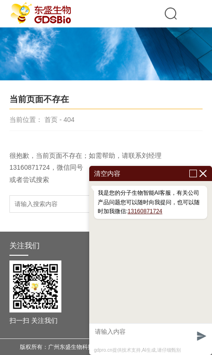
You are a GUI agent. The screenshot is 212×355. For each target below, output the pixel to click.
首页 (51, 119)
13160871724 (144, 211)
